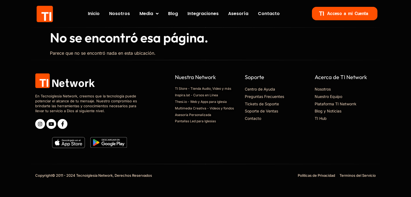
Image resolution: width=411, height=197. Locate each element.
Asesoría (238, 13)
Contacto (269, 13)
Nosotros (119, 13)
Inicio (94, 13)
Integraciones (203, 13)
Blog (173, 13)
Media (149, 14)
